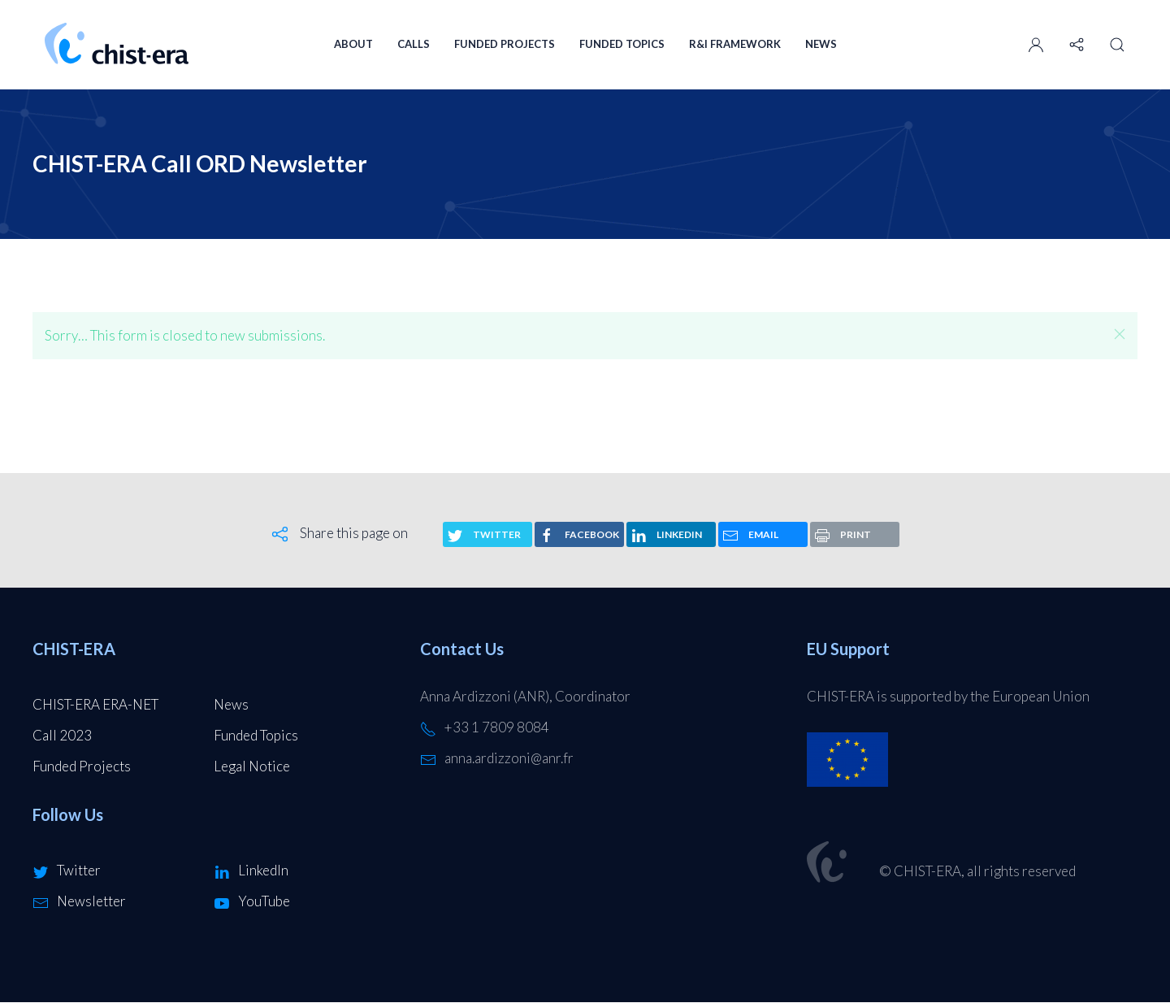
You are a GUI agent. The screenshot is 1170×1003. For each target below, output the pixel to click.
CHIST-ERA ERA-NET (95, 704)
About (353, 43)
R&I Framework (735, 43)
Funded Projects (504, 43)
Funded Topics (622, 43)
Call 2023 (62, 735)
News (821, 43)
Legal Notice (252, 766)
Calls (413, 43)
